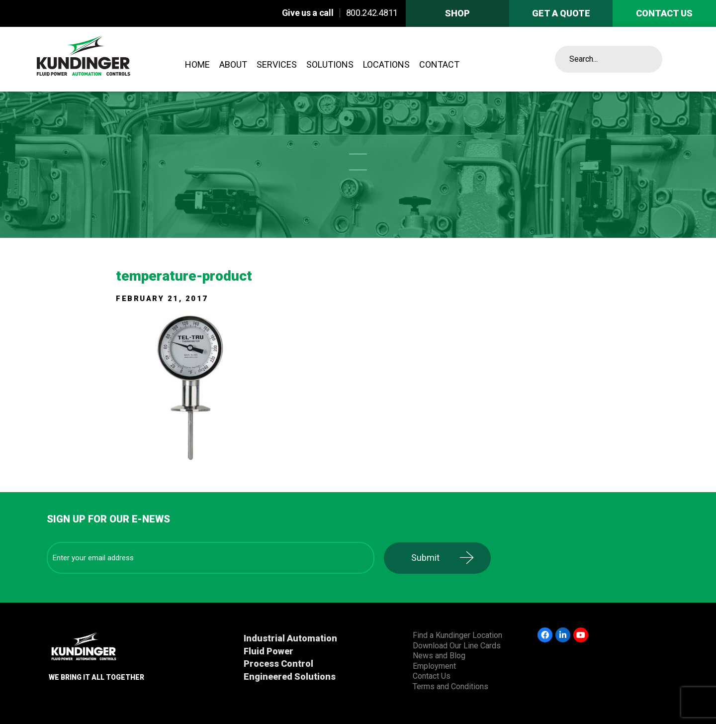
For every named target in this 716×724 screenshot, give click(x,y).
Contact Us (431, 676)
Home (197, 64)
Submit (425, 557)
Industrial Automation (290, 638)
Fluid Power (268, 651)
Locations (386, 64)
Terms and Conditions (450, 686)
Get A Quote (561, 13)
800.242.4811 (372, 12)
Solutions (330, 64)
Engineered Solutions (290, 676)
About (233, 64)
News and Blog (439, 655)
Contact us (664, 13)
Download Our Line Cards (457, 645)
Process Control (278, 663)
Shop (457, 13)
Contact (439, 64)
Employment (434, 666)
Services (277, 64)
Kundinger (108, 59)
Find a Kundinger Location (457, 635)
